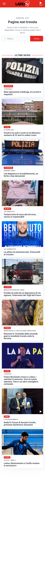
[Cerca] (16, 38)
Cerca (36, 38)
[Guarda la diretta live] (41, 4)
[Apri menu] (4, 4)
